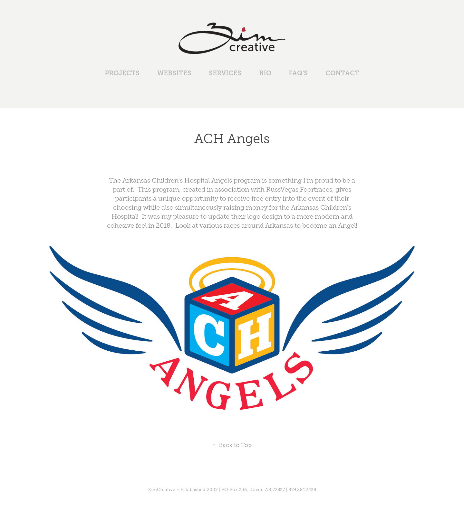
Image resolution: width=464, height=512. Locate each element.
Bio (265, 73)
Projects (122, 73)
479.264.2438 (302, 489)
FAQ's (298, 73)
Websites (174, 73)
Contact (342, 73)
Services (225, 73)
